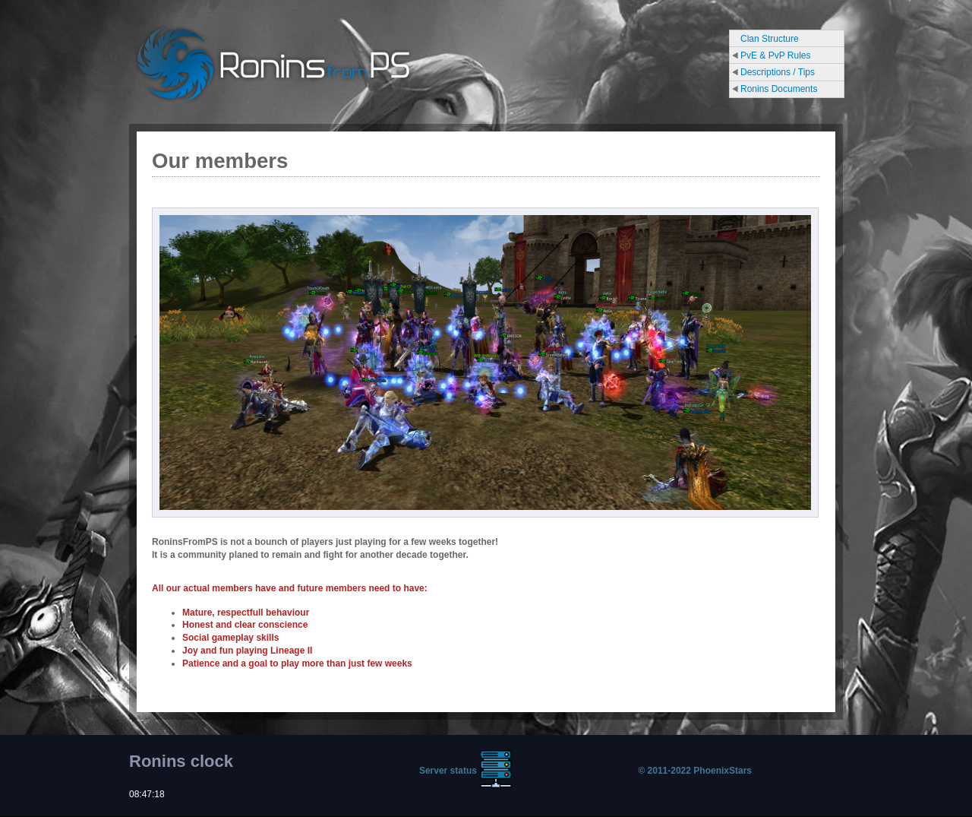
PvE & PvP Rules (775, 55)
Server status (448, 770)
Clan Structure (769, 38)
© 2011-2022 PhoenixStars (695, 770)
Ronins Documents (778, 89)
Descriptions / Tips (777, 72)
